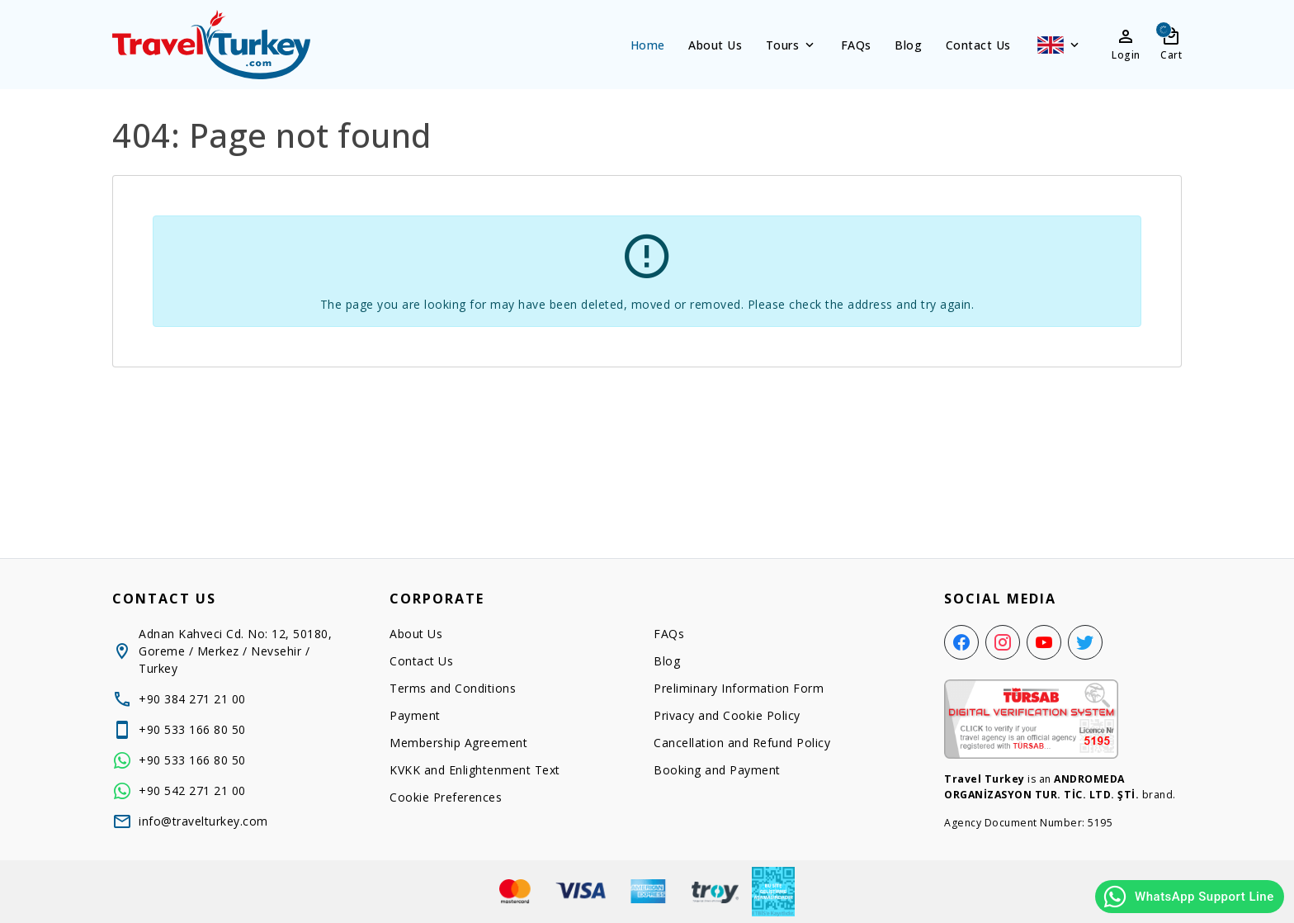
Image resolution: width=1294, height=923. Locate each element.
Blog (908, 45)
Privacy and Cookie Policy (727, 715)
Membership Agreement (458, 742)
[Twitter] (1085, 642)
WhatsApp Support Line (1188, 896)
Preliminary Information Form (739, 688)
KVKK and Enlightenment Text (475, 770)
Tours (792, 45)
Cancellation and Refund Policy (742, 742)
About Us (715, 45)
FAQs (856, 45)
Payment (415, 715)
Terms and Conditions (453, 688)
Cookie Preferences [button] (446, 797)
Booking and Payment (717, 770)
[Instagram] (1002, 642)
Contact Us (978, 45)
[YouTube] (1044, 642)
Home (647, 45)
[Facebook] (961, 642)
